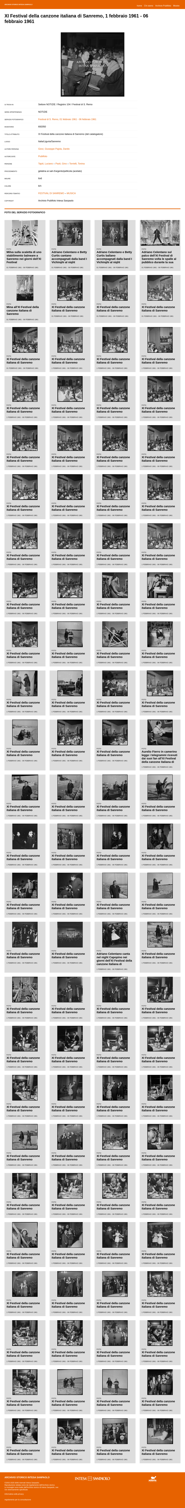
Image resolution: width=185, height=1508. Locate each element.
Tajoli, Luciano (45, 163)
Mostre (176, 6)
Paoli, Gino (61, 163)
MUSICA (71, 193)
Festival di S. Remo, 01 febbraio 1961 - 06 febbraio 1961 (67, 119)
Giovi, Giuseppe (46, 149)
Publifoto (42, 156)
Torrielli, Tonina (77, 163)
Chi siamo (148, 6)
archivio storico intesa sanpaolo (27, 4)
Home (140, 5)
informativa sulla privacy (14, 1494)
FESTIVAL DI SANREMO (51, 193)
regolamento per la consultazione (17, 1500)
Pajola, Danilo (62, 149)
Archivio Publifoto (163, 6)
